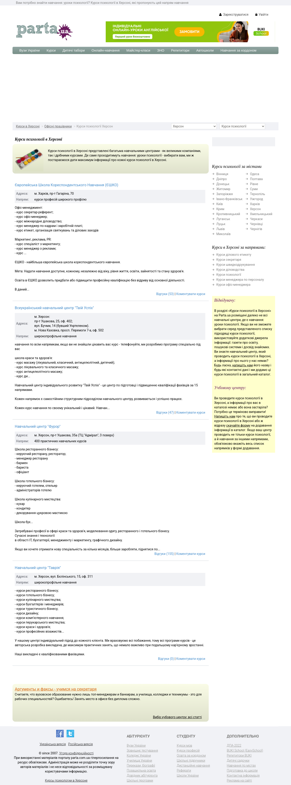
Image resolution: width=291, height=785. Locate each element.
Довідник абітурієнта (142, 775)
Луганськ (223, 219)
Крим (220, 209)
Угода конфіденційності (76, 753)
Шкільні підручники (191, 760)
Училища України (139, 760)
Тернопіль (257, 194)
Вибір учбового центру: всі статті (177, 717)
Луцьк (221, 224)
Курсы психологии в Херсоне (66, 780)
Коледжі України (139, 755)
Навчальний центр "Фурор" (37, 426)
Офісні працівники (58, 126)
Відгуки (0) (166, 659)
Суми (254, 189)
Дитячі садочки (238, 760)
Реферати (184, 770)
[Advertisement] (145, 88)
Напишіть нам (224, 416)
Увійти (261, 14)
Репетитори (180, 50)
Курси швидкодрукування (235, 264)
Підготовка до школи (242, 770)
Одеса (254, 174)
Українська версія (53, 744)
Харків (255, 204)
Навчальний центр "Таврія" (38, 568)
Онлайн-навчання (106, 50)
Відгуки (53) (165, 294)
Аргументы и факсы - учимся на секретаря (56, 689)
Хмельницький (261, 214)
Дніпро (221, 179)
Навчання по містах (241, 765)
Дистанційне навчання (193, 765)
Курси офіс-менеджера (233, 284)
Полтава (256, 179)
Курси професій (188, 750)
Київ (219, 204)
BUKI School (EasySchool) (245, 750)
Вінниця (222, 174)
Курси (51, 50)
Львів (220, 229)
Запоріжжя (224, 194)
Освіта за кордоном (191, 755)
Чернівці (256, 224)
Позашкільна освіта (141, 770)
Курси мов (184, 745)
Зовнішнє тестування (142, 750)
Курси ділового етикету (233, 254)
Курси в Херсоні (28, 126)
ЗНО (160, 50)
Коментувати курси (190, 294)
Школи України (188, 775)
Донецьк (222, 184)
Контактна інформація (243, 775)
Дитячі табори (74, 50)
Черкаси (256, 219)
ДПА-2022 (234, 745)
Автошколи (205, 50)
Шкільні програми (140, 780)
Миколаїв (223, 234)
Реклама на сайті (239, 780)
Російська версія (80, 744)
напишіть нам (242, 365)
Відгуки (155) (164, 554)
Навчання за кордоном (238, 50)
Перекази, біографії (141, 765)
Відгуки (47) (165, 412)
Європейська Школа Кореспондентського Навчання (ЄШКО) (66, 185)
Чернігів (256, 229)
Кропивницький (228, 214)
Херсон (255, 209)
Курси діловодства (230, 269)
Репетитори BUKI (239, 755)
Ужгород (256, 199)
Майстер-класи (138, 50)
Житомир (223, 189)
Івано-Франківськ (229, 199)
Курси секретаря (228, 259)
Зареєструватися (233, 14)
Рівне (254, 184)
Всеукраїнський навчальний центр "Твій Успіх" (54, 308)
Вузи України (29, 50)
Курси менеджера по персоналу (240, 279)
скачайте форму (238, 425)
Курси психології (228, 274)
